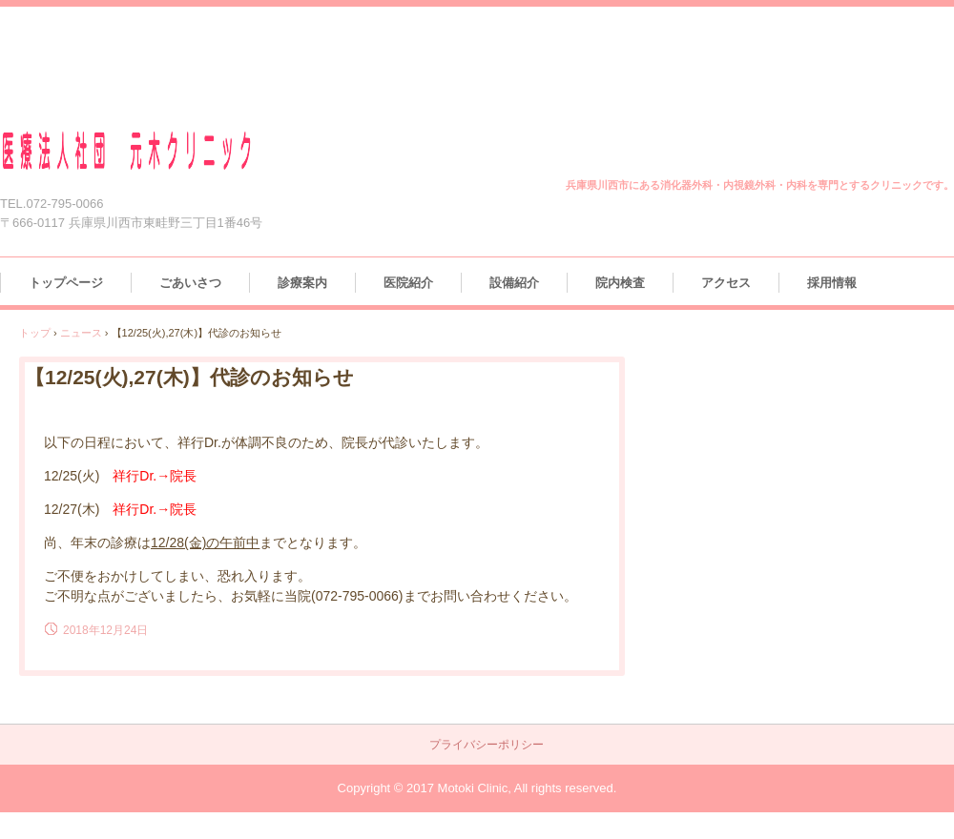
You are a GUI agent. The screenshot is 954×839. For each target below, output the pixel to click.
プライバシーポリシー (486, 745)
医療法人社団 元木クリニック (150, 151)
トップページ (66, 283)
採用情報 (832, 283)
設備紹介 (514, 283)
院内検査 (620, 283)
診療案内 (302, 283)
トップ (35, 332)
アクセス (726, 283)
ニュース (81, 332)
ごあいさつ (190, 283)
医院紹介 (408, 283)
